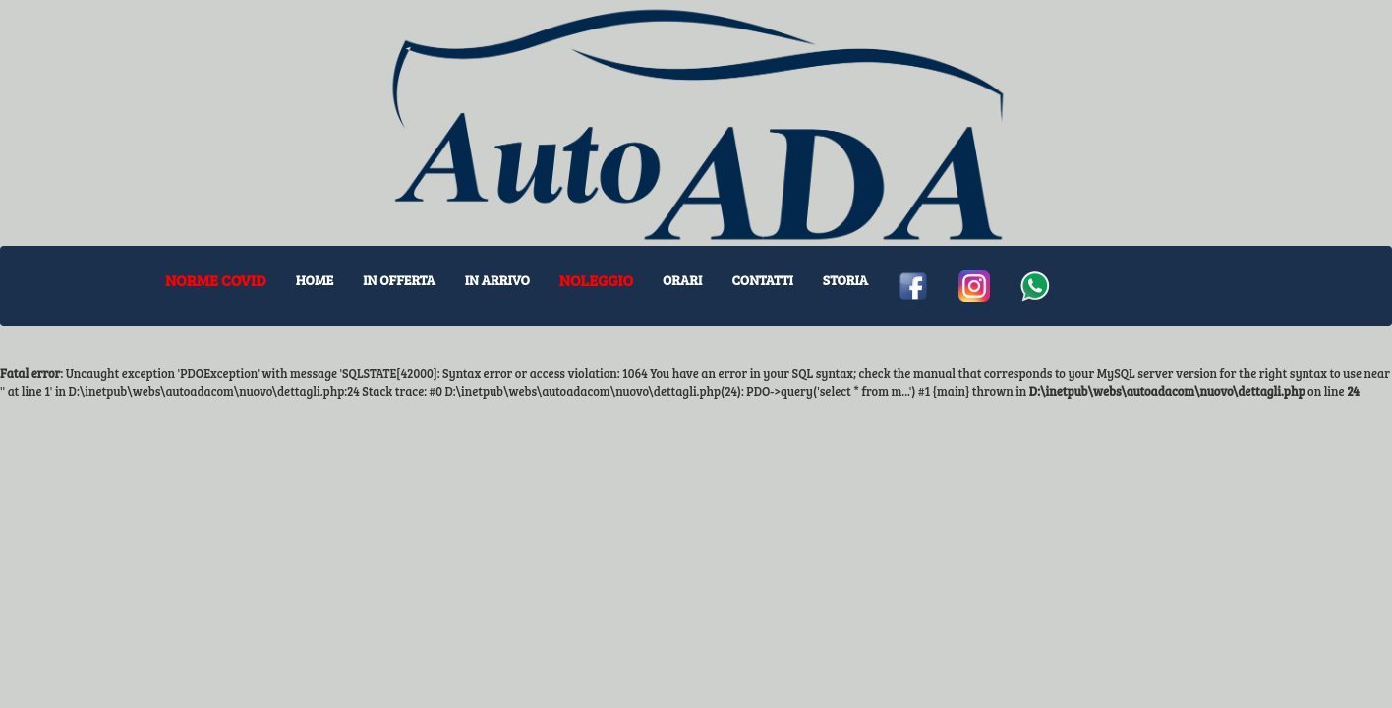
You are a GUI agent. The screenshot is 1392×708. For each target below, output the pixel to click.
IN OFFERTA (399, 279)
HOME (315, 279)
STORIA (845, 279)
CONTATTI (761, 279)
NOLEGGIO (596, 279)
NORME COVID (215, 279)
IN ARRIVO (497, 279)
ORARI (682, 279)
